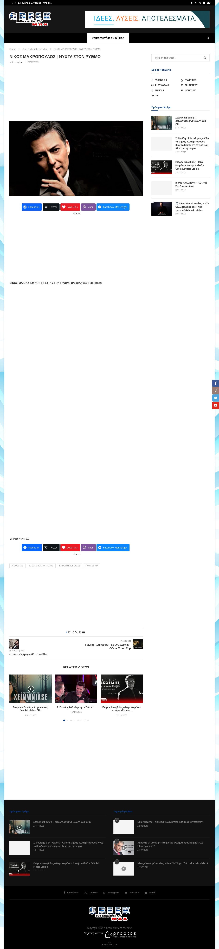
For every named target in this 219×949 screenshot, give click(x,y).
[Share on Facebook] (73, 632)
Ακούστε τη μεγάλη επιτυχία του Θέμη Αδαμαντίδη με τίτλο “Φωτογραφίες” (170, 844)
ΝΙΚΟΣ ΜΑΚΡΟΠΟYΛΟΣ (69, 565)
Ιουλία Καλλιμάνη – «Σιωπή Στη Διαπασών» (191, 184)
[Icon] (19, 827)
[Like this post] (69, 632)
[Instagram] (200, 2)
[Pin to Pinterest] (80, 632)
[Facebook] (191, 2)
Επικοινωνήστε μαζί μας (108, 38)
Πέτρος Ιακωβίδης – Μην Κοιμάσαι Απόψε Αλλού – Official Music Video (189, 165)
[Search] (208, 38)
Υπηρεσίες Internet (93, 933)
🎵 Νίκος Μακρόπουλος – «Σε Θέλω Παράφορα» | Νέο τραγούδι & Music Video (192, 206)
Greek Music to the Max (35, 49)
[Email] (208, 2)
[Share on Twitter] (76, 632)
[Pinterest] (195, 85)
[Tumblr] (165, 90)
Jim (21, 62)
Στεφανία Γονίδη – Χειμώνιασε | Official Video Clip (190, 121)
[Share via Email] (83, 632)
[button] (12, 2)
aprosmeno (17, 565)
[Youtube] (204, 2)
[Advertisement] (76, 92)
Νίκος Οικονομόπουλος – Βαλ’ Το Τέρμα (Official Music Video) (172, 863)
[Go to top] (109, 944)
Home (12, 49)
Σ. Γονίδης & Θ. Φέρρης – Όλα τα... (34, 3)
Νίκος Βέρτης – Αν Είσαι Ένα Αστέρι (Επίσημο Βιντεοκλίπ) (170, 822)
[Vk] (165, 95)
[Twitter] (195, 2)
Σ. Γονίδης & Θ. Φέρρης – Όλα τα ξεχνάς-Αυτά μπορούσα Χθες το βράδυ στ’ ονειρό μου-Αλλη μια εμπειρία (192, 143)
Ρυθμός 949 (92, 565)
